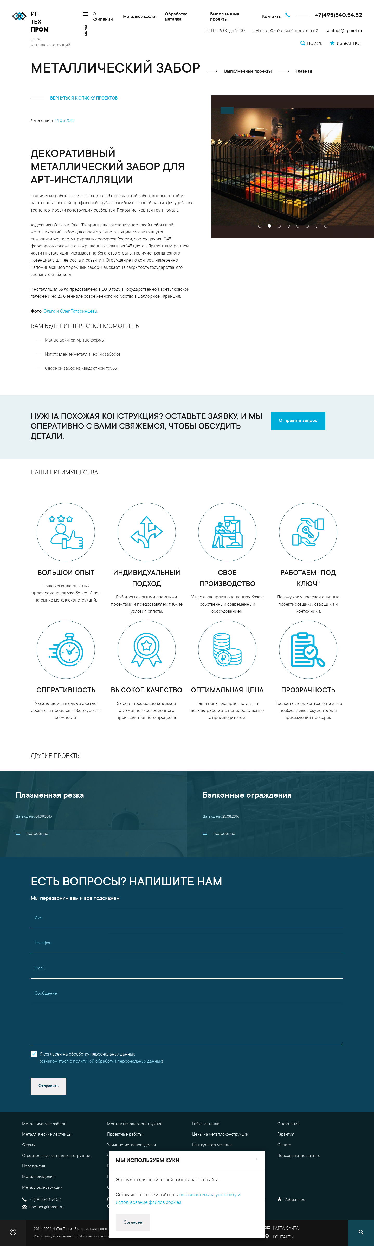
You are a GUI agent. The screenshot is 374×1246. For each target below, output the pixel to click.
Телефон (43, 943)
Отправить (48, 1086)
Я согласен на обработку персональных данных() (101, 1058)
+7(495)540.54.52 (338, 15)
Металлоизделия (140, 17)
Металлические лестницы (46, 1134)
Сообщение (46, 993)
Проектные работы (125, 1134)
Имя (38, 918)
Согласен (133, 1222)
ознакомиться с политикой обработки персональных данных (101, 1061)
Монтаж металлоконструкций (135, 1124)
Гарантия (285, 1134)
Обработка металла (176, 17)
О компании (103, 17)
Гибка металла (205, 1124)
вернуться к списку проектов (74, 98)
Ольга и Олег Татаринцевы (70, 311)
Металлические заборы (44, 1124)
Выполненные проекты (224, 17)
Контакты (272, 17)
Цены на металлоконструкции (220, 1134)
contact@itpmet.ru (344, 31)
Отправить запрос (298, 421)
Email (39, 968)
